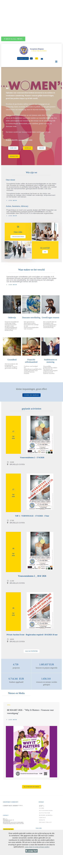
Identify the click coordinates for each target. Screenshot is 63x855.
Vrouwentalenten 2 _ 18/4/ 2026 (32, 576)
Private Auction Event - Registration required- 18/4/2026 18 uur (32, 635)
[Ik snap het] (31, 851)
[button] (13, 39)
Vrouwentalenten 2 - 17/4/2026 (32, 457)
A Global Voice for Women (38, 51)
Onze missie (10, 180)
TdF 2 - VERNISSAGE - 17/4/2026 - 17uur (32, 516)
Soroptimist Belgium (37, 49)
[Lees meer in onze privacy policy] (37, 847)
